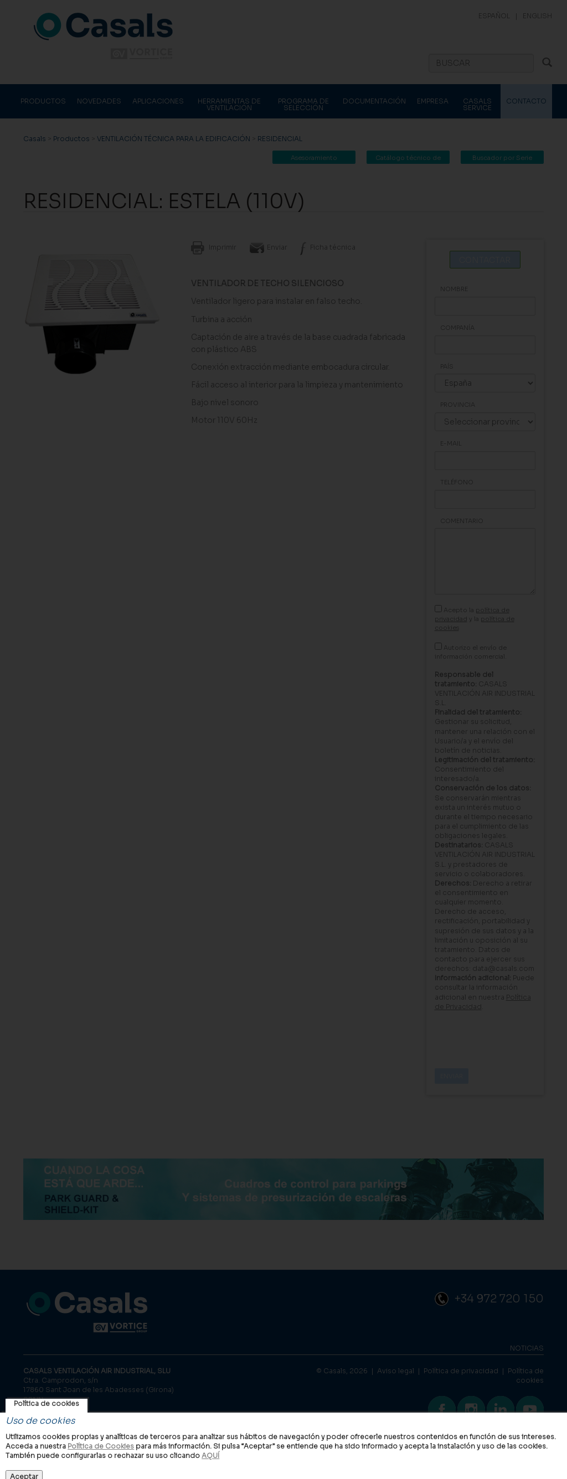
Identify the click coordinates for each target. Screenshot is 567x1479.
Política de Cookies (101, 1446)
